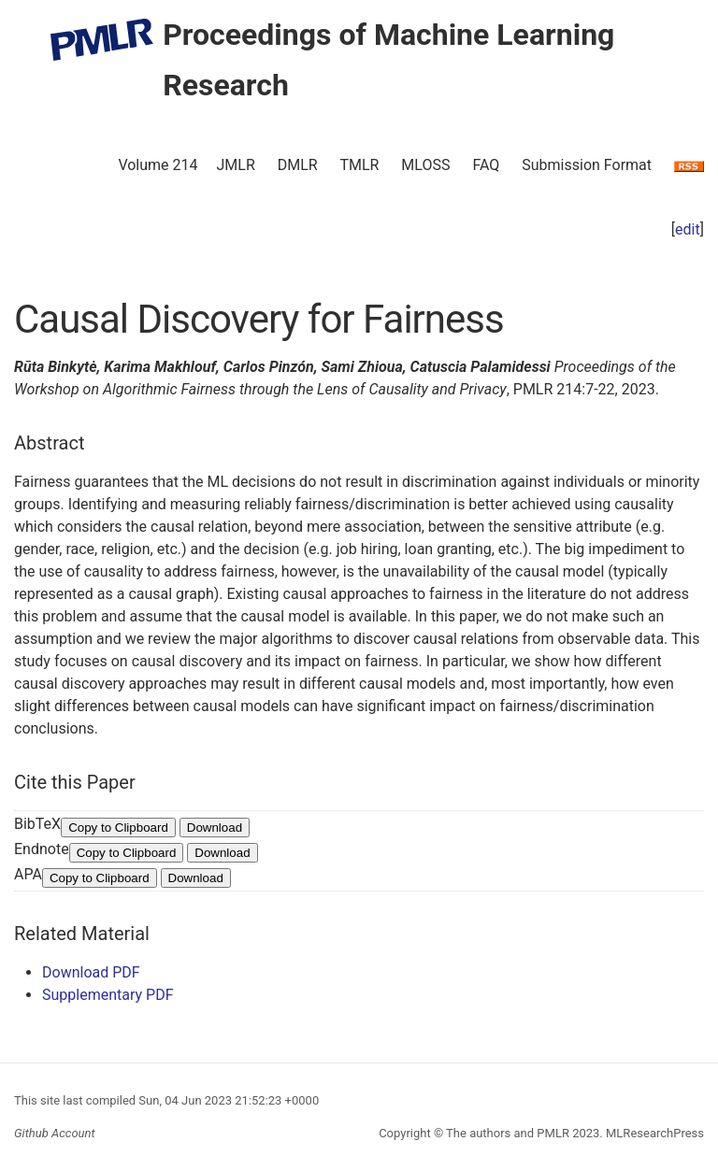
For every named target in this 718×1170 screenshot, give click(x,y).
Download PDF (91, 972)
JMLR (236, 165)
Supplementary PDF (108, 995)
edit (687, 229)
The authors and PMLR (507, 1133)
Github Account (54, 1133)
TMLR (359, 165)
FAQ (485, 165)
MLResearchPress (653, 1133)
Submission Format (587, 165)
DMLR (298, 165)
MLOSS (425, 165)
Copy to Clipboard (118, 827)
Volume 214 (157, 165)
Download (214, 827)
